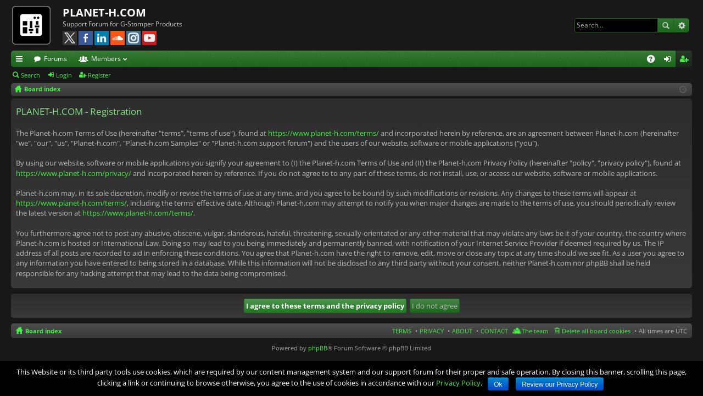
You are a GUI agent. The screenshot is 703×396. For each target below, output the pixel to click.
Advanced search (681, 25)
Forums (55, 58)
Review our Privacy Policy (560, 384)
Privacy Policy (458, 383)
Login (64, 75)
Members (106, 58)
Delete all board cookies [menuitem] (596, 331)
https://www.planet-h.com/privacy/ (73, 173)
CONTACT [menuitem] (494, 331)
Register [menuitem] (686, 60)
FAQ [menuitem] (654, 60)
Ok (498, 384)
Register (99, 75)
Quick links (21, 60)
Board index (43, 331)
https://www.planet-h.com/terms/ (323, 133)
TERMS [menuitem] (401, 331)
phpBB (317, 348)
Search (665, 25)
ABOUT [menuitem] (462, 331)
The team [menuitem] (535, 331)
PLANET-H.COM (104, 12)
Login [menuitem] (669, 60)
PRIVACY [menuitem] (432, 331)
